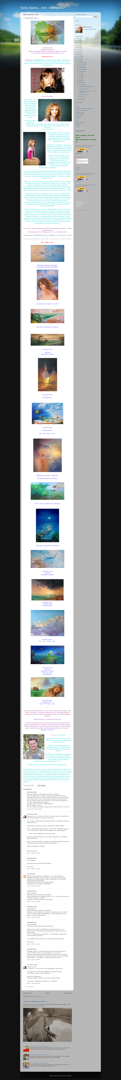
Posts (79, 159)
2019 (78, 38)
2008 (78, 102)
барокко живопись (80, 122)
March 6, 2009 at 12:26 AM (33, 886)
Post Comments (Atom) (36, 996)
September (82, 69)
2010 (78, 58)
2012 (78, 54)
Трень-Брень (30, 814)
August (81, 71)
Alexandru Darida (80, 112)
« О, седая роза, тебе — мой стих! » (39, 1063)
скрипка (78, 126)
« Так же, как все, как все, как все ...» (39, 1046)
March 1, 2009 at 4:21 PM (33, 853)
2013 (78, 52)
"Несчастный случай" (81, 110)
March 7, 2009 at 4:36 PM (33, 983)
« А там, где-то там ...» (84, 88)
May (80, 78)
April (80, 80)
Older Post (68, 993)
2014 (78, 49)
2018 (78, 41)
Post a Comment (29, 986)
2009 (78, 60)
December (81, 62)
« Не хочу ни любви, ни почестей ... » (35, 1001)
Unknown (29, 873)
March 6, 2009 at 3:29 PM (33, 901)
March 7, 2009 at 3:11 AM (33, 944)
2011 (78, 56)
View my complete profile (89, 29)
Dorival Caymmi (80, 114)
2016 (78, 45)
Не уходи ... (81, 96)
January (81, 99)
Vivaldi (77, 118)
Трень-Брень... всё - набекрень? (42, 7)
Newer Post (27, 993)
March (80, 82)
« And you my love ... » (84, 94)
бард (77, 120)
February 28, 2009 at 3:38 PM (34, 809)
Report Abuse (80, 131)
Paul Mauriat (79, 116)
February (81, 84)
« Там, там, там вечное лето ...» (86, 86)
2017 (78, 43)
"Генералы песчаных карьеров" (84, 108)
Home (48, 993)
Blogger (69, 1075)
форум (77, 169)
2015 (78, 47)
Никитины (78, 124)
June (80, 76)
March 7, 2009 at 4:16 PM (33, 959)
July (80, 73)
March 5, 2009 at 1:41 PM (33, 868)
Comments (80, 162)
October (81, 67)
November (81, 64)
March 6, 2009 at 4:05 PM (33, 917)
